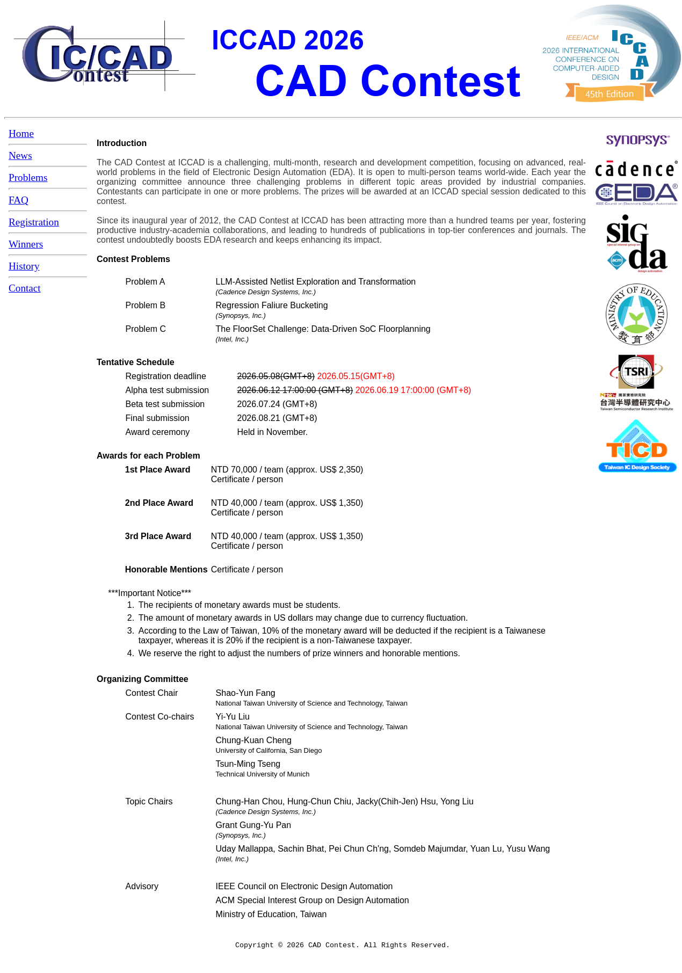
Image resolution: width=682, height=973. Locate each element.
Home (21, 133)
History (24, 266)
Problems (28, 177)
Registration (34, 222)
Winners (26, 244)
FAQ (18, 200)
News (20, 155)
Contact (25, 288)
